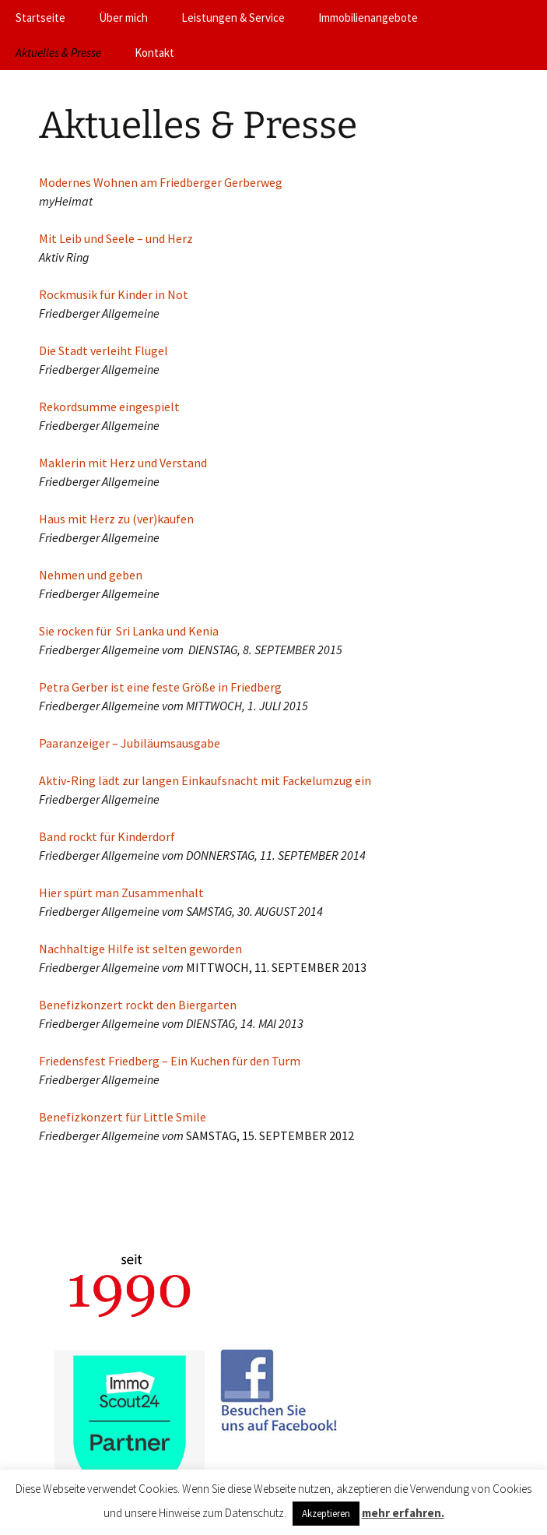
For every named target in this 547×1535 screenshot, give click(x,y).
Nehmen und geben (90, 575)
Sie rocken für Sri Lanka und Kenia (129, 631)
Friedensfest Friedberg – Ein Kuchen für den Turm (169, 1061)
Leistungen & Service (233, 17)
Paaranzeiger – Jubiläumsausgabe (129, 743)
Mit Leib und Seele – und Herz (116, 238)
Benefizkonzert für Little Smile (122, 1117)
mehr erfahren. (403, 1512)
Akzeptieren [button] (326, 1513)
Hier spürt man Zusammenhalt (121, 892)
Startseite (40, 17)
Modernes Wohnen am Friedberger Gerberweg (160, 182)
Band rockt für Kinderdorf (107, 836)
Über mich (123, 17)
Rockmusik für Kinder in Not (113, 294)
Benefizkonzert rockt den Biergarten (138, 1004)
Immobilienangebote (368, 17)
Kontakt (154, 52)
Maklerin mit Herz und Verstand (123, 462)
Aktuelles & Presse (58, 52)
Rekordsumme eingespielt (109, 406)
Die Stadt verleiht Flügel (103, 350)
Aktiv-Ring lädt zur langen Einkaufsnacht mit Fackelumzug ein (205, 780)
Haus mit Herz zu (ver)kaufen (116, 518)
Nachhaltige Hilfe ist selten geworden (140, 948)
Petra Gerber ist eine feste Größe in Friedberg (160, 687)
